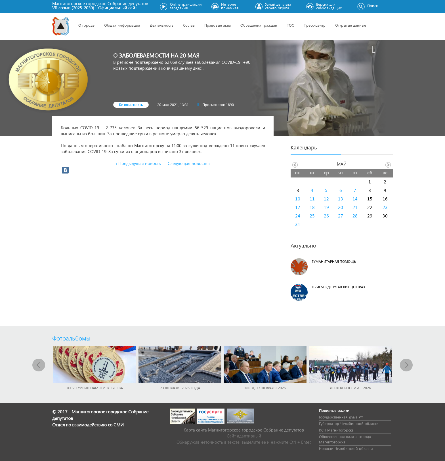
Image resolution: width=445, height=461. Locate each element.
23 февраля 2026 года (180, 388)
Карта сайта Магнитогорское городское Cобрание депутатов (244, 430)
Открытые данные (350, 25)
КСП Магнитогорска (336, 430)
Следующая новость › (189, 163)
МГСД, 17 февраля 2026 (265, 388)
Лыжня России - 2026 (350, 388)
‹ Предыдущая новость (138, 163)
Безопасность (131, 104)
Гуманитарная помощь (334, 261)
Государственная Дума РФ (341, 417)
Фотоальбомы (71, 338)
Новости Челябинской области (346, 448)
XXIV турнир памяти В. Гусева (95, 388)
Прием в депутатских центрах (338, 287)
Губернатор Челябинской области (349, 423)
